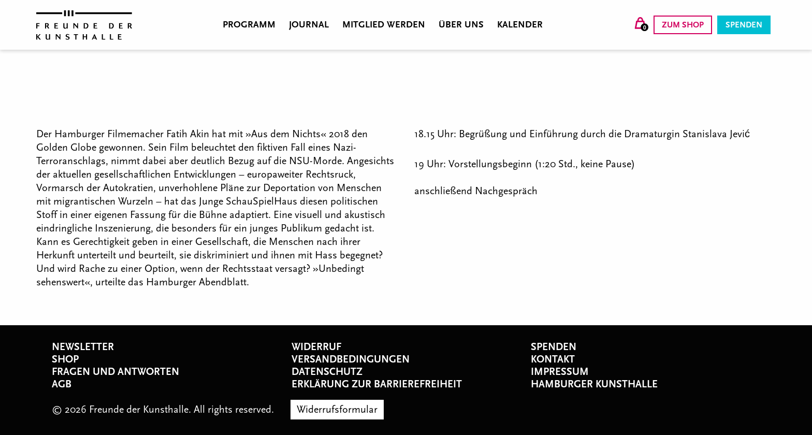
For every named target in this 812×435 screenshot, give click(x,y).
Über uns (461, 25)
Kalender (520, 25)
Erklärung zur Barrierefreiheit (377, 384)
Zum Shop (683, 25)
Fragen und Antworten (115, 372)
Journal (309, 25)
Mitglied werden (383, 25)
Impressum (560, 372)
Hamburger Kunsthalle (594, 384)
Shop (65, 359)
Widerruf (316, 347)
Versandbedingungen (351, 359)
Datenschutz (327, 372)
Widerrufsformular (337, 409)
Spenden (744, 25)
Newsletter (83, 347)
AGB (61, 384)
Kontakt (553, 359)
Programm (249, 25)
